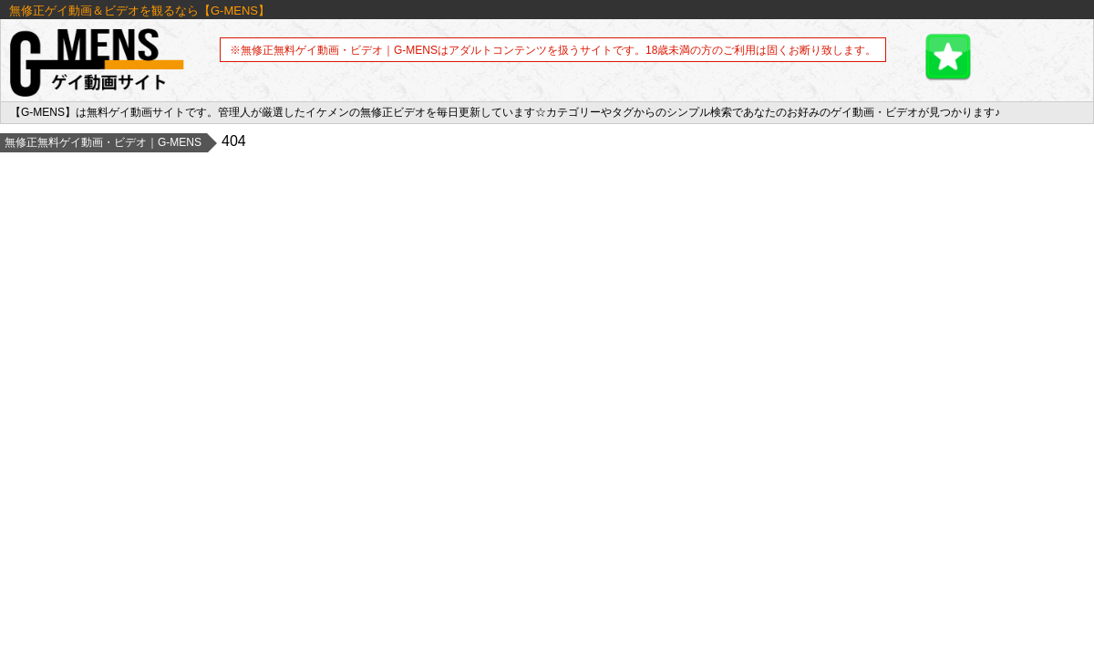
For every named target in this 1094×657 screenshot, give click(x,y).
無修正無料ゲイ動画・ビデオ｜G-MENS (103, 142)
